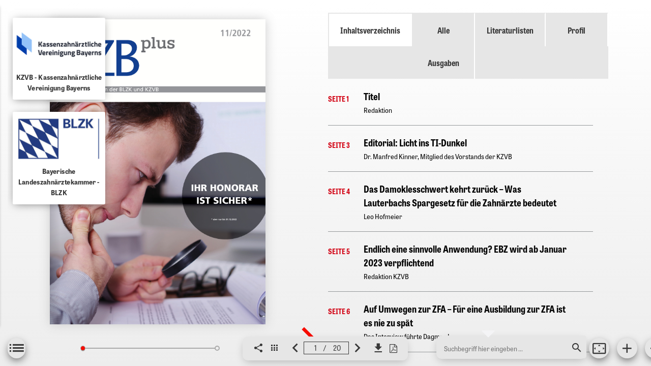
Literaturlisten (510, 30)
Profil (576, 30)
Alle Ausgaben (443, 46)
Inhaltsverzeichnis (370, 30)
